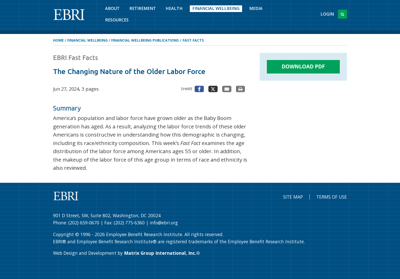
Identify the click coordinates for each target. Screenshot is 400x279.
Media (255, 8)
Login (327, 14)
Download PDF (303, 66)
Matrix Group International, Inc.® (162, 253)
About (112, 8)
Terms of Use (331, 197)
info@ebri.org (164, 223)
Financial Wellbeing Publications (145, 40)
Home (58, 40)
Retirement (142, 8)
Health (174, 8)
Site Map (293, 197)
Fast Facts (193, 40)
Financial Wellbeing (216, 8)
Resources (117, 20)
